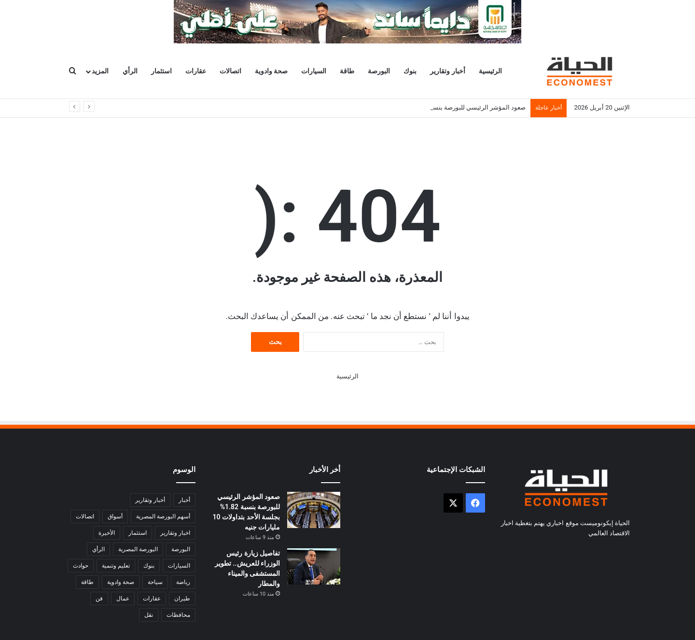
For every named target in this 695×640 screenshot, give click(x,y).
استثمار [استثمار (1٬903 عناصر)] (137, 532)
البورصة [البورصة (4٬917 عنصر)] (180, 549)
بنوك (410, 71)
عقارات (195, 71)
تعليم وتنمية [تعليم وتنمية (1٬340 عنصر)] (116, 565)
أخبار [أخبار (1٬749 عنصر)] (184, 500)
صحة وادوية (271, 71)
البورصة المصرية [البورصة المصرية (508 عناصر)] (138, 549)
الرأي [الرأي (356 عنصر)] (98, 549)
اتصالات (230, 71)
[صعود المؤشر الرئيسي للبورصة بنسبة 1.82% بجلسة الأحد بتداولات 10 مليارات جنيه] (313, 510)
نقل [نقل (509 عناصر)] (148, 615)
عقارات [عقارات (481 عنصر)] (152, 598)
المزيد (100, 71)
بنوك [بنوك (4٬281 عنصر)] (148, 565)
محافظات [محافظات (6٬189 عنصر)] (178, 615)
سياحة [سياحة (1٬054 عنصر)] (155, 582)
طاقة (347, 71)
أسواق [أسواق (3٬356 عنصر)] (115, 516)
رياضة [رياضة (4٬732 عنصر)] (183, 582)
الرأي (130, 71)
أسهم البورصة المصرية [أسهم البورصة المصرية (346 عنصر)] (163, 516)
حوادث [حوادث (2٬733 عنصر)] (80, 565)
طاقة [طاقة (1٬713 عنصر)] (87, 582)
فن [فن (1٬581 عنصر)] (99, 598)
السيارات (313, 71)
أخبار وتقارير (447, 71)
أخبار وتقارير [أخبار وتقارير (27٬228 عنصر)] (150, 500)
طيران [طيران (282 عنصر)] (182, 598)
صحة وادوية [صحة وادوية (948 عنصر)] (120, 582)
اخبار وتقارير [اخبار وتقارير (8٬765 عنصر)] (175, 532)
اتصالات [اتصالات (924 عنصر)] (85, 516)
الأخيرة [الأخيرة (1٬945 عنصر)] (106, 532)
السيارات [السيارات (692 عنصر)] (179, 565)
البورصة (379, 71)
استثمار (161, 71)
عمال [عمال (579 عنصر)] (122, 598)
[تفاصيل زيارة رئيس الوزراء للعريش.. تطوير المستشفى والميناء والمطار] (313, 566)
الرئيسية (490, 71)
